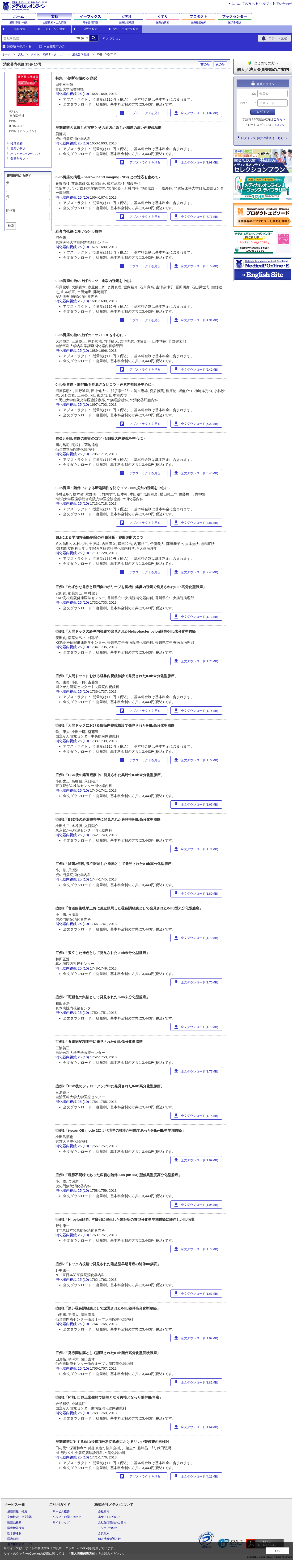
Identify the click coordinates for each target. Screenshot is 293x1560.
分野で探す (90, 29)
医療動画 (13, 1538)
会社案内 (103, 1511)
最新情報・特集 (17, 1511)
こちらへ (279, 119)
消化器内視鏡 (80, 54)
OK (277, 1551)
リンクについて (108, 1528)
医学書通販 (14, 1533)
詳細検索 (19, 29)
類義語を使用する (19, 46)
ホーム (6, 54)
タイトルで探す (55, 29)
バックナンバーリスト (25, 154)
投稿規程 (16, 143)
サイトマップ (61, 1522)
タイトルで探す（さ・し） (48, 54)
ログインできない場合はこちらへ (264, 138)
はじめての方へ (243, 3)
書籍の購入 (18, 148)
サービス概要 (61, 1511)
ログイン (263, 112)
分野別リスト (19, 158)
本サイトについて (109, 1517)
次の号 (220, 64)
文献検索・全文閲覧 (20, 1517)
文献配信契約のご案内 (112, 1522)
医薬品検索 (14, 1522)
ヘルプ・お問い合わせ (275, 3)
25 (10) (84, 94)
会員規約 (103, 1533)
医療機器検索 (15, 1528)
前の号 (205, 64)
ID (253, 93)
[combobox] (37, 38)
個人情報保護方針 (109, 1538)
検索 (11, 226)
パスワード (247, 103)
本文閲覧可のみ (54, 46)
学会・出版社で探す (126, 29)
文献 (21, 54)
